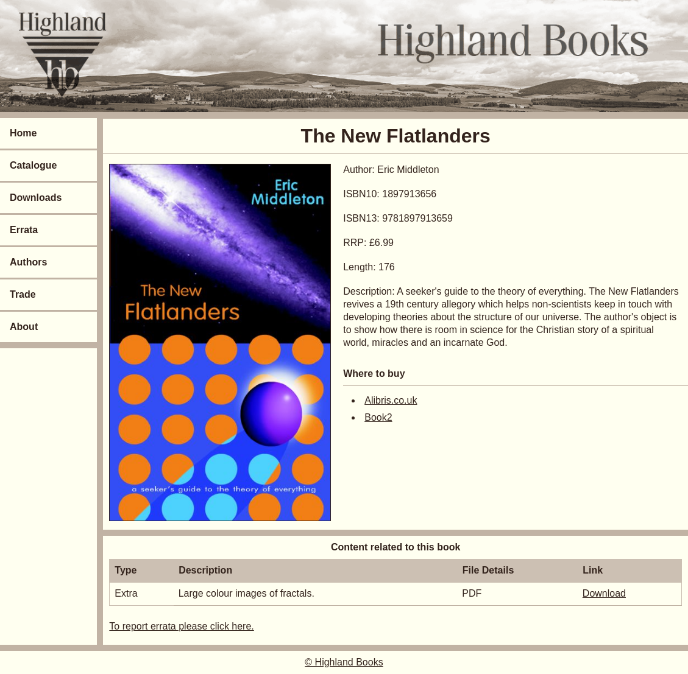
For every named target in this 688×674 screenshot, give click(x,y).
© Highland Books (344, 662)
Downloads (36, 197)
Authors (28, 262)
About (24, 326)
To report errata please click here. (181, 626)
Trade (23, 294)
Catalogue (33, 165)
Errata (24, 230)
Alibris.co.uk (390, 400)
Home (23, 133)
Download (604, 593)
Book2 (378, 417)
